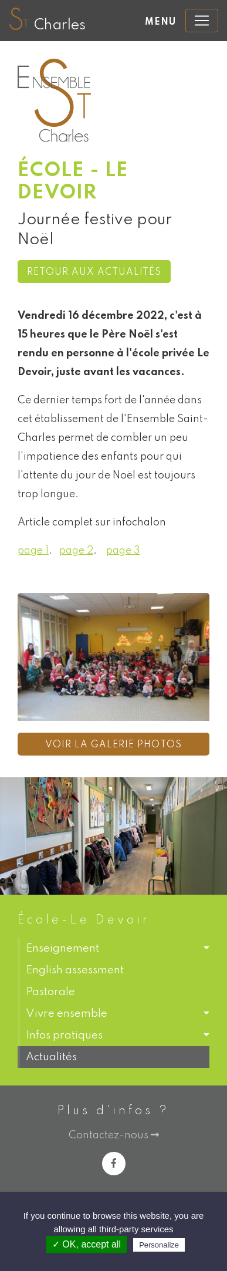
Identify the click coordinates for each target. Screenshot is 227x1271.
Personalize (159, 1244)
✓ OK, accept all (86, 1244)
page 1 (33, 550)
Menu (160, 22)
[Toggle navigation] (201, 20)
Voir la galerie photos (113, 745)
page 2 (76, 550)
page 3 (123, 550)
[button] (113, 948)
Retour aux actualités (94, 272)
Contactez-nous (114, 1135)
